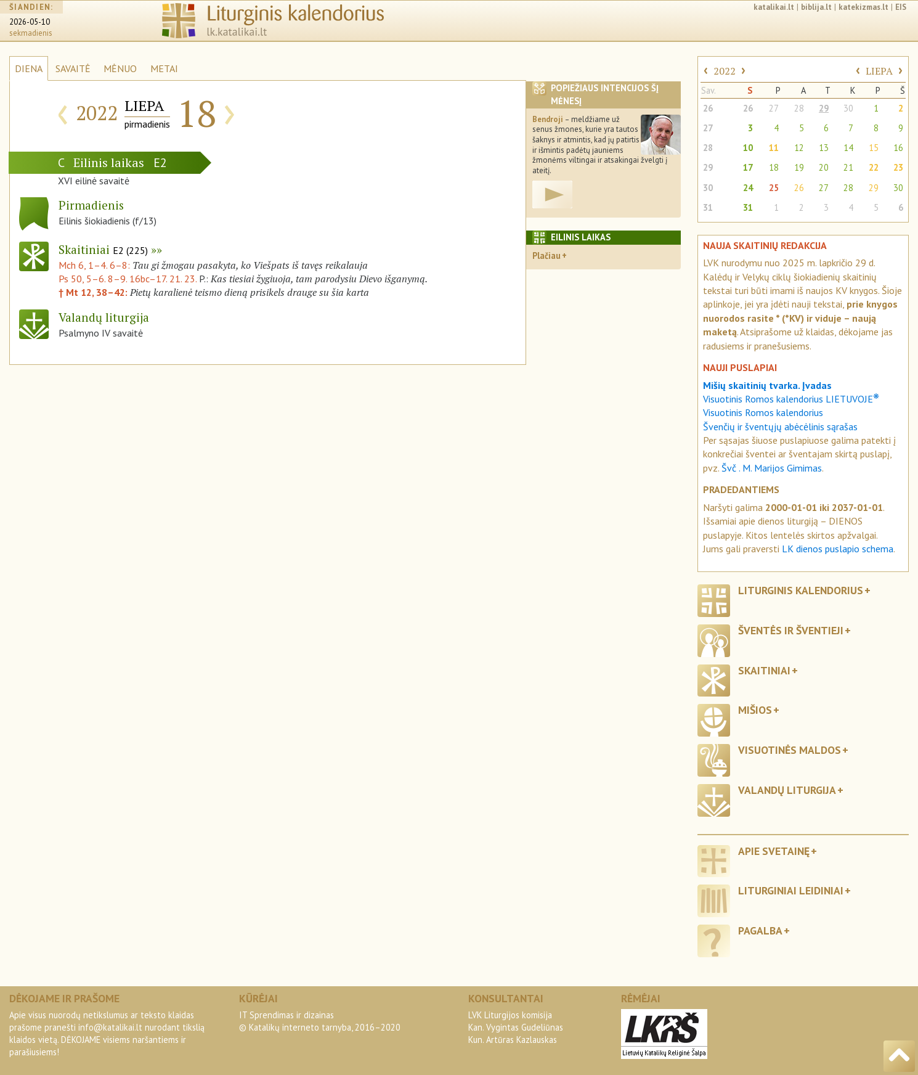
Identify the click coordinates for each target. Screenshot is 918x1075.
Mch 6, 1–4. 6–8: (95, 265)
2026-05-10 (29, 22)
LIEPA (879, 71)
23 (898, 167)
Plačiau (546, 255)
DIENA (29, 68)
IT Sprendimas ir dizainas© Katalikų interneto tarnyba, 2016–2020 (319, 1021)
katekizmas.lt (863, 7)
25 (774, 188)
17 (748, 167)
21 (848, 167)
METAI (164, 68)
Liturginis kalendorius (800, 590)
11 (774, 147)
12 (799, 147)
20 (824, 167)
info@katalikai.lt (110, 1027)
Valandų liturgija (787, 790)
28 (799, 108)
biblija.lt (816, 7)
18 (774, 167)
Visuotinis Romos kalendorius (763, 412)
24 (748, 188)
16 (898, 147)
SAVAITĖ (73, 68)
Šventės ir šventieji (790, 630)
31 (708, 207)
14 (848, 147)
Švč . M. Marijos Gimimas (771, 468)
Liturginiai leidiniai (790, 890)
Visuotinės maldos (789, 750)
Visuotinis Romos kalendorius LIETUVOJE (791, 399)
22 (874, 167)
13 (824, 147)
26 (708, 108)
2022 (724, 71)
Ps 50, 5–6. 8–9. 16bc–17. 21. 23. (128, 278)
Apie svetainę (774, 851)
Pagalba (760, 930)
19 (799, 167)
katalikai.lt (773, 7)
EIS (900, 7)
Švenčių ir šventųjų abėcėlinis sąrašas (780, 426)
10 (748, 147)
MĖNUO (120, 68)
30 (848, 108)
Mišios (755, 710)
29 (824, 108)
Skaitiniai (103, 249)
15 (874, 147)
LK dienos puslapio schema (837, 548)
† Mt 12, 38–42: (94, 292)
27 (774, 108)
